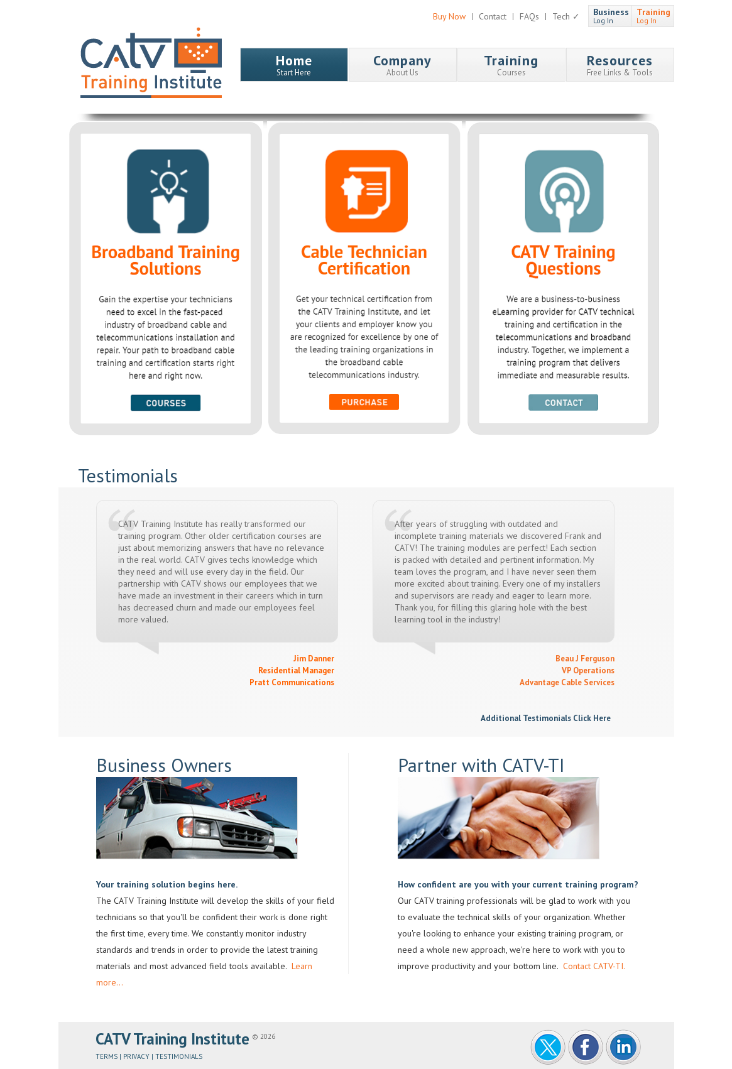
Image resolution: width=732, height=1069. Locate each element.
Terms (106, 1056)
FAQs (529, 16)
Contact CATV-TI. (592, 966)
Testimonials (178, 1056)
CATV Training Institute (151, 62)
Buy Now (449, 16)
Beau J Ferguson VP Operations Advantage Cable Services (567, 670)
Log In (611, 15)
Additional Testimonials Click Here (548, 718)
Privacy (136, 1056)
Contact (492, 16)
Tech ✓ (566, 16)
